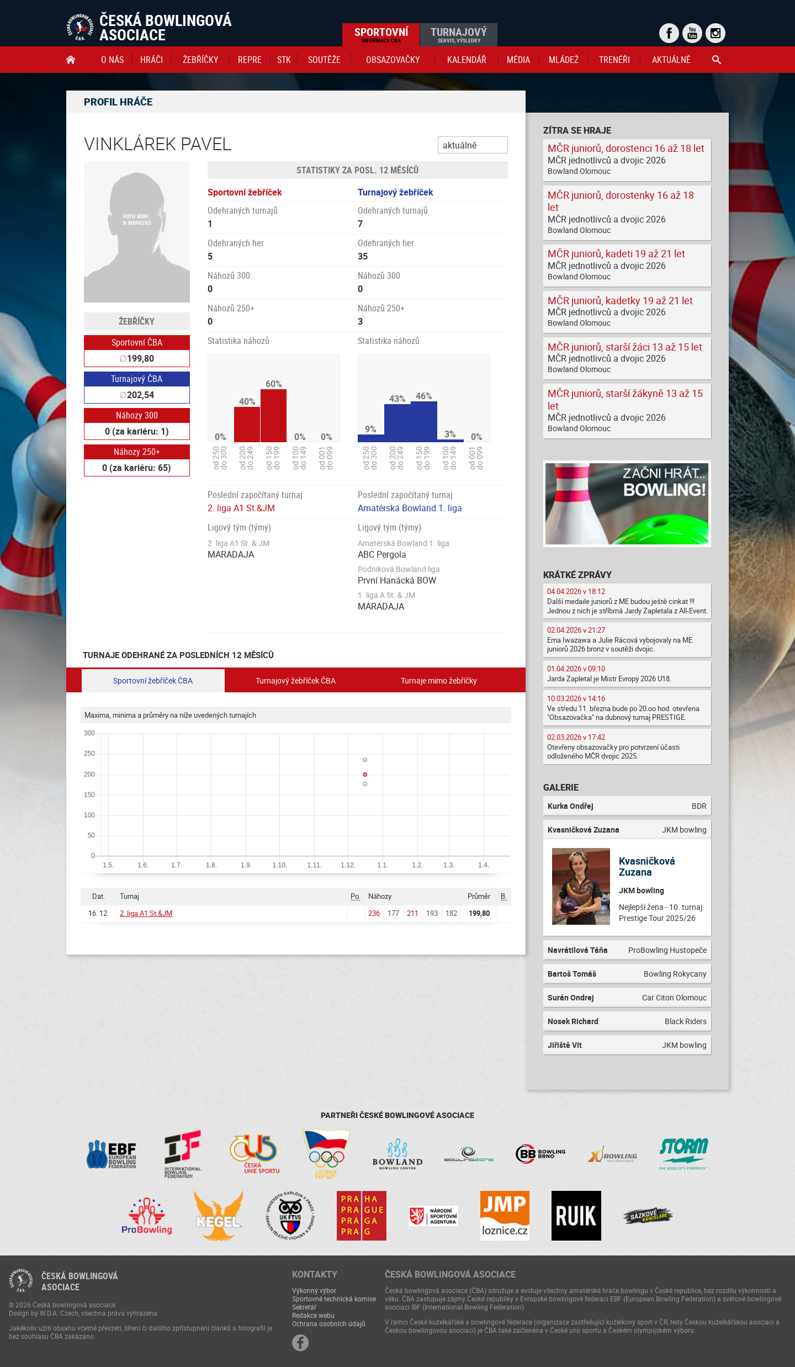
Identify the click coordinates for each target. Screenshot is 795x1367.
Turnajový (459, 34)
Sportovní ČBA (137, 342)
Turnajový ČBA (136, 379)
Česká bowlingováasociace (79, 1281)
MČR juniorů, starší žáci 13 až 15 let (625, 346)
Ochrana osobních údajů (328, 1323)
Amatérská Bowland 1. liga (410, 508)
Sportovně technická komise (334, 1298)
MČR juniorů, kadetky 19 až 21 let (620, 300)
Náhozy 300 (137, 415)
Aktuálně (671, 60)
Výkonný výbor (314, 1290)
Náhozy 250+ (137, 452)
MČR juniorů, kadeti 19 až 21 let (616, 253)
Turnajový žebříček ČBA (296, 680)
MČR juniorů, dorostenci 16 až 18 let (626, 148)
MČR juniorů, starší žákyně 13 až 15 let (625, 399)
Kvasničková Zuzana (647, 866)
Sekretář (304, 1306)
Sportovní (381, 34)
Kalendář (466, 60)
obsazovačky (393, 60)
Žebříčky (200, 60)
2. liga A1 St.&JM (241, 508)
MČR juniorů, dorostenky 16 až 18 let (621, 201)
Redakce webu (313, 1315)
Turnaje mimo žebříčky (439, 680)
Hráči (151, 60)
